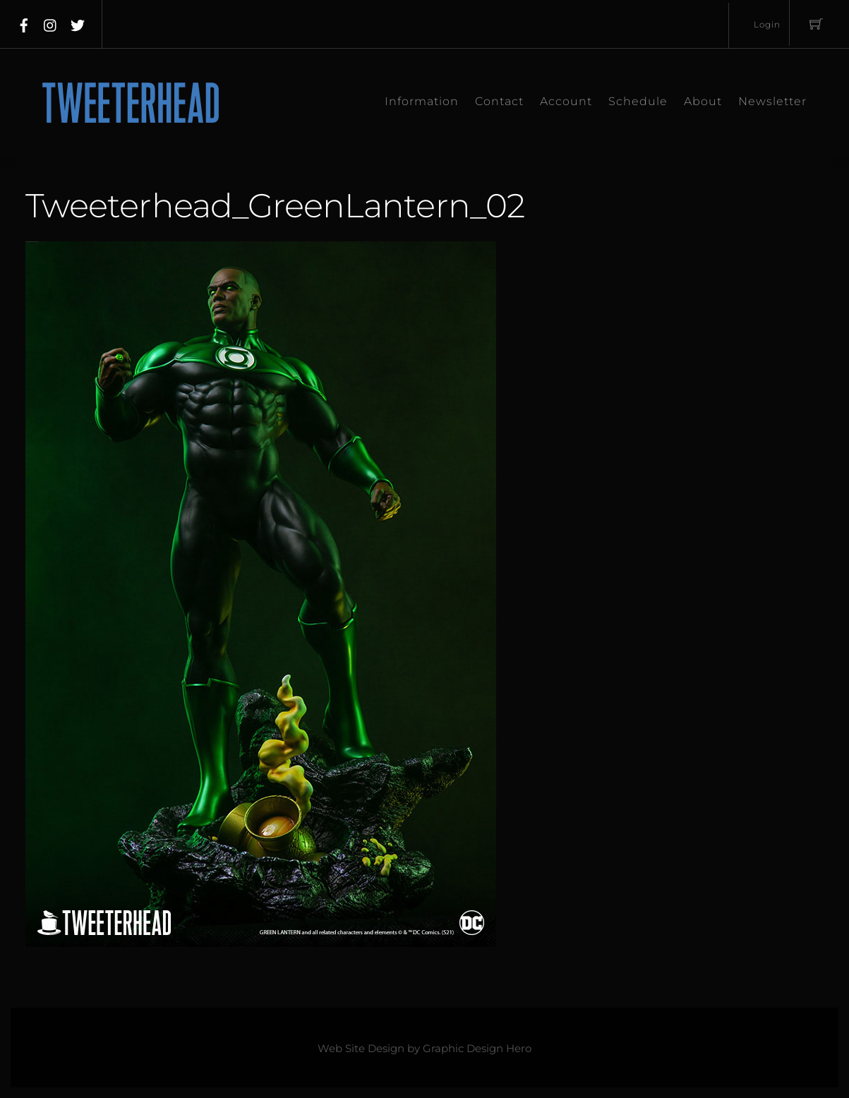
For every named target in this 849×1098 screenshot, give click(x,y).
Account (566, 101)
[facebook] (24, 23)
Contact (499, 101)
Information (422, 101)
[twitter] (78, 23)
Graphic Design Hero (477, 1048)
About (703, 101)
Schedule (638, 101)
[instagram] (51, 23)
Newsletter (772, 101)
